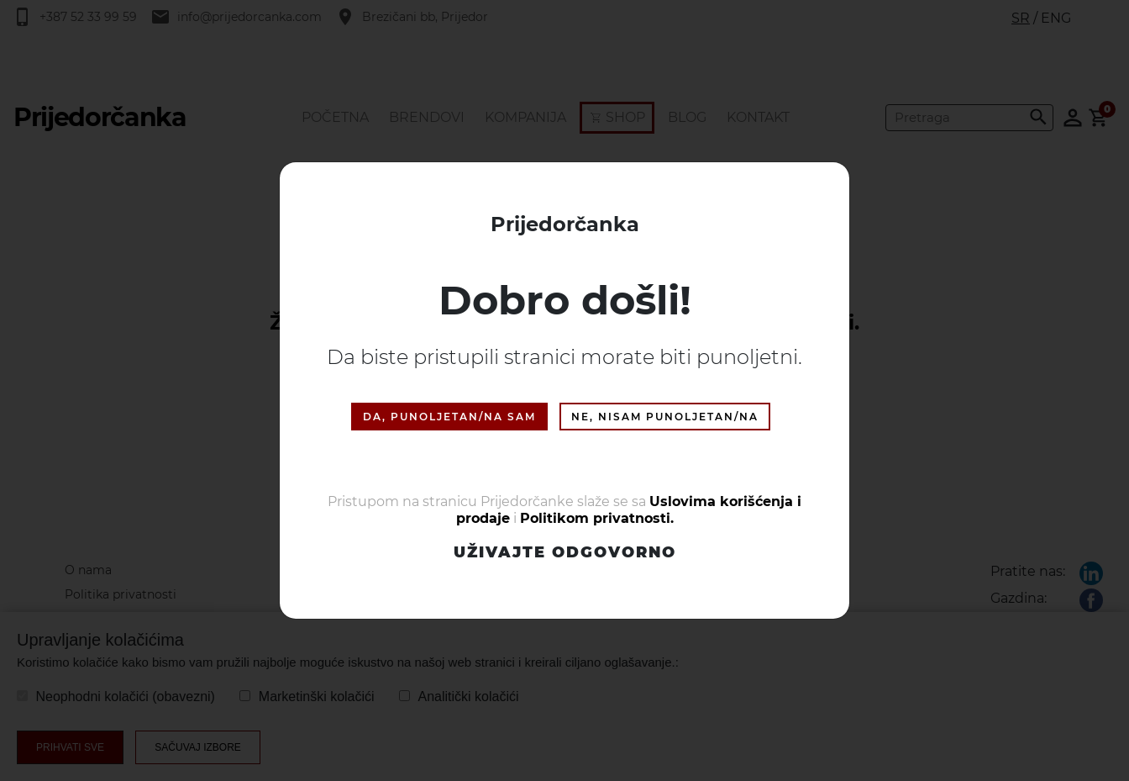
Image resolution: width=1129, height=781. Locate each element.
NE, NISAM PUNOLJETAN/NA (665, 416)
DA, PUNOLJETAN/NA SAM (449, 416)
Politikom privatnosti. (597, 518)
